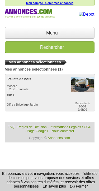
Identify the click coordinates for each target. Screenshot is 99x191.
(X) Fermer (79, 186)
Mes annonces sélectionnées (31, 69)
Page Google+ (38, 131)
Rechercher (49, 47)
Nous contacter (62, 131)
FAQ (11, 127)
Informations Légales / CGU (70, 127)
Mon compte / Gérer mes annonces (49, 3)
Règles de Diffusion (32, 127)
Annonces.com (59, 138)
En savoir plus (54, 186)
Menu (49, 33)
